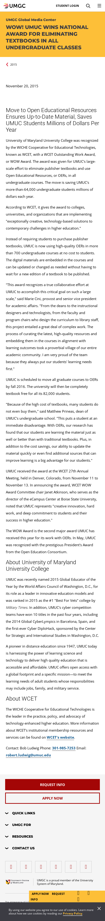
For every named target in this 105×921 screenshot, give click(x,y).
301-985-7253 (64, 748)
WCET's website (60, 737)
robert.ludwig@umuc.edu (28, 755)
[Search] (88, 5)
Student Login (67, 5)
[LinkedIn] (27, 865)
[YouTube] (87, 865)
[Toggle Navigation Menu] (99, 5)
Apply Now (41, 894)
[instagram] (42, 865)
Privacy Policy (72, 913)
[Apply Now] (52, 798)
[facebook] (12, 865)
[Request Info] (52, 784)
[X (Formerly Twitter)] (57, 865)
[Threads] (72, 865)
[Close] (99, 909)
